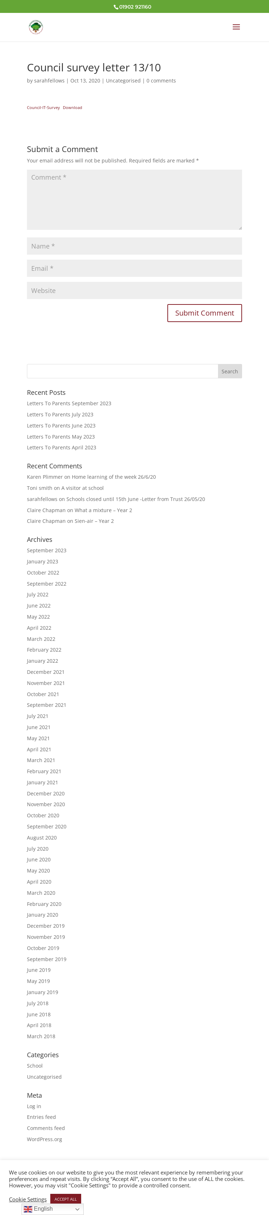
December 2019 (46, 925)
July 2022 (37, 594)
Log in (34, 1106)
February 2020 (44, 903)
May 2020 (38, 870)
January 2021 (42, 782)
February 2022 (44, 649)
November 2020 (46, 804)
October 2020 (43, 815)
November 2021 (46, 683)
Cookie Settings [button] (28, 1199)
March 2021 (41, 760)
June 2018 (39, 1014)
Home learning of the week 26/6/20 (114, 476)
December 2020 (46, 793)
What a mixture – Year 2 (103, 510)
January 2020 (42, 914)
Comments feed (46, 1128)
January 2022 (42, 660)
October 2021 (43, 694)
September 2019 (46, 959)
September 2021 (46, 704)
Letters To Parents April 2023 (61, 447)
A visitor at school (82, 487)
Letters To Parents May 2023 (61, 436)
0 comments (161, 80)
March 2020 (41, 892)
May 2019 (38, 981)
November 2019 (46, 936)
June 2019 (39, 969)
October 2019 (43, 948)
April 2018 (39, 1025)
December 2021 (46, 671)
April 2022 (39, 627)
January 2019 (42, 992)
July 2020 (37, 848)
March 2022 (41, 638)
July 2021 (37, 716)
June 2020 (39, 859)
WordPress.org (44, 1139)
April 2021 (39, 749)
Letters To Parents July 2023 (60, 414)
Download (72, 107)
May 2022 (38, 616)
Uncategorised (123, 80)
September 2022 (46, 583)
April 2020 (39, 881)
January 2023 (42, 561)
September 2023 (46, 550)
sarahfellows (49, 80)
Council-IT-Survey (43, 107)
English (38, 1209)
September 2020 (46, 826)
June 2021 (39, 727)
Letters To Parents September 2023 (69, 403)
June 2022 (39, 605)
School (35, 1065)
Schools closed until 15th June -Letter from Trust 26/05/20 (135, 499)
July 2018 (37, 1003)
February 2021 (44, 771)
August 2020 (42, 837)
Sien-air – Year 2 (94, 520)
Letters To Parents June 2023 (61, 425)
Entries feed (41, 1117)
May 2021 (38, 738)
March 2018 (41, 1036)
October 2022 (43, 572)
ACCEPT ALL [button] (66, 1199)
